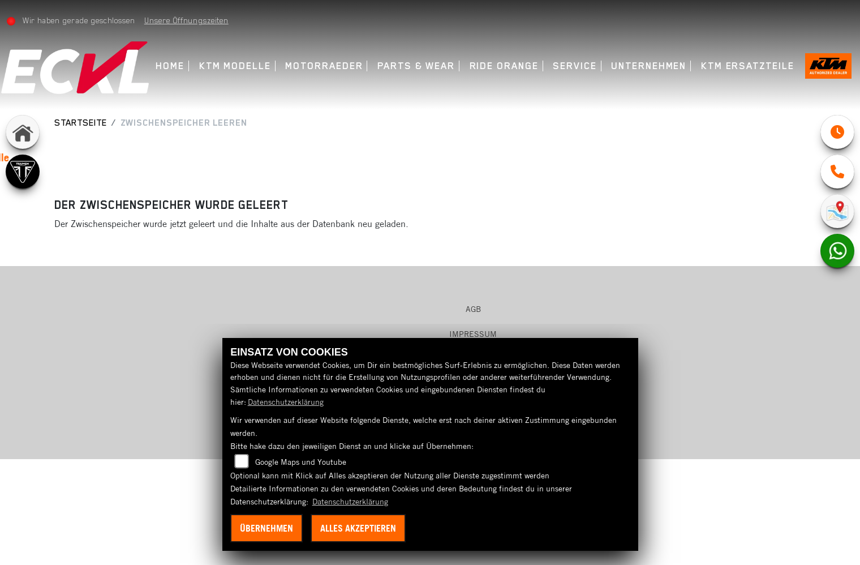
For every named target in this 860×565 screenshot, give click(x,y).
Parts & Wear (423, 66)
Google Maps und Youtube (300, 462)
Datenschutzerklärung (286, 402)
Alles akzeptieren (358, 528)
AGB (473, 309)
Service (582, 66)
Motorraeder (331, 66)
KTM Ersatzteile (755, 66)
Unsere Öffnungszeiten (193, 20)
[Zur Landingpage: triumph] (23, 172)
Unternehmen (656, 66)
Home (177, 66)
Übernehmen (266, 528)
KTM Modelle (242, 66)
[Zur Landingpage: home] (23, 132)
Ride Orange (510, 66)
